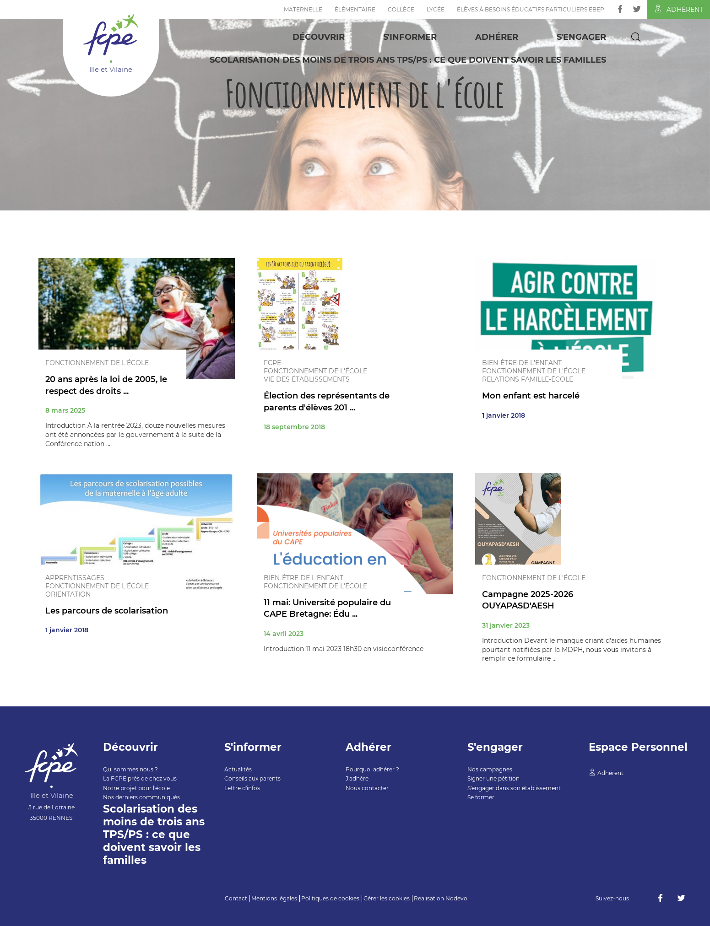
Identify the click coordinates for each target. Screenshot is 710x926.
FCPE (272, 363)
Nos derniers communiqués (141, 797)
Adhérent (678, 9)
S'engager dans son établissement (514, 788)
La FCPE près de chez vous (140, 778)
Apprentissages (74, 578)
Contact (236, 898)
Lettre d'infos (242, 788)
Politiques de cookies (330, 898)
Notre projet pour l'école (136, 788)
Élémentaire (355, 9)
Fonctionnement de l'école (97, 363)
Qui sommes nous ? (130, 769)
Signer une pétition (493, 778)
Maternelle (303, 9)
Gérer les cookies (386, 898)
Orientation (68, 594)
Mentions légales (274, 898)
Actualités (238, 769)
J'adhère (357, 778)
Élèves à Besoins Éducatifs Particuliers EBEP (530, 9)
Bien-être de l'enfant (522, 363)
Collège (401, 9)
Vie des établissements (307, 379)
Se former (480, 797)
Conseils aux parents (252, 778)
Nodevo (456, 898)
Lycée (435, 9)
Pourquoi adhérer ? (372, 769)
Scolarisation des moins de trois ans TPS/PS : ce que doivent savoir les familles (408, 60)
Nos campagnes (489, 769)
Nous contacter (367, 788)
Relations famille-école (527, 379)
